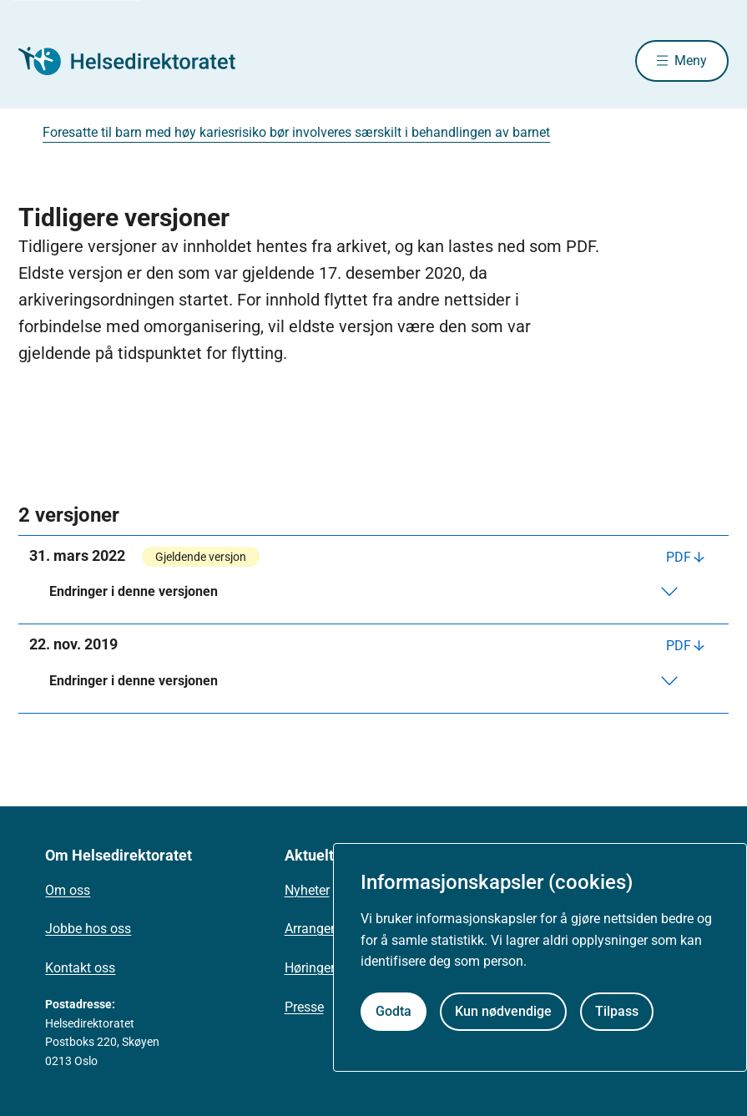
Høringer (310, 968)
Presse (304, 1007)
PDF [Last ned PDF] (678, 557)
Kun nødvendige (503, 1011)
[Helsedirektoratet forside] (138, 61)
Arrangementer (328, 929)
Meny (690, 60)
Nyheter (307, 890)
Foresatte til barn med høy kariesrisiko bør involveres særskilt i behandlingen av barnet (296, 132)
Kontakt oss (80, 968)
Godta (393, 1011)
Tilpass (616, 1011)
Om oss (67, 890)
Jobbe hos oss (88, 929)
